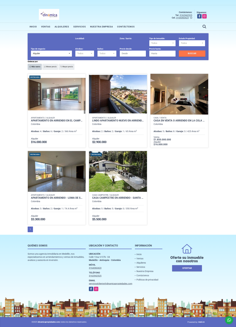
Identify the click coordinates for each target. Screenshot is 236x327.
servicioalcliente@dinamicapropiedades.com (110, 283)
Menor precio (50, 67)
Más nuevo (34, 67)
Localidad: (79, 38)
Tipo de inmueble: (157, 38)
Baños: (100, 49)
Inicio (33, 26)
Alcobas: (79, 49)
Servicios (79, 26)
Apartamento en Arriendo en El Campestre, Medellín (57, 120)
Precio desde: (126, 49)
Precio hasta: (155, 49)
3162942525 (186, 15)
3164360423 (182, 17)
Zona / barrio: (126, 38)
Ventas (45, 26)
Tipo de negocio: (38, 49)
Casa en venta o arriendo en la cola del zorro (179, 120)
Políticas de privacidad (147, 279)
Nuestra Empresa (101, 26)
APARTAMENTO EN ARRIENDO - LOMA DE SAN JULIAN (57, 198)
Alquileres (62, 26)
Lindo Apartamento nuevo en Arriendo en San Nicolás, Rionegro (118, 120)
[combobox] (162, 43)
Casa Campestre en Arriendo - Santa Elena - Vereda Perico (118, 198)
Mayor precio (66, 67)
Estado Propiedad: (187, 38)
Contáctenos (126, 26)
